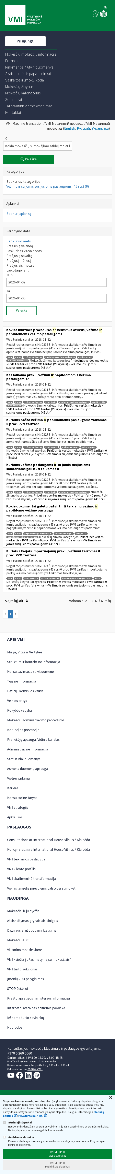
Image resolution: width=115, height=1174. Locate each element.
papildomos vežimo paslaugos (60, 357)
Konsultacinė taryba (22, 797)
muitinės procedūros (18, 360)
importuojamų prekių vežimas (76, 578)
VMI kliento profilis (21, 869)
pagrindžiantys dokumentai (37, 533)
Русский (83, 128)
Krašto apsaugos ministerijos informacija (38, 998)
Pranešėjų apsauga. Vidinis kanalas (33, 739)
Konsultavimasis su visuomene (30, 671)
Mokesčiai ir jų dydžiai (23, 911)
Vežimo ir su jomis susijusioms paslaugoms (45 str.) (47, 186)
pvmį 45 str (50, 402)
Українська (100, 128)
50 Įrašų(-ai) (16, 600)
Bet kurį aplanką (18, 213)
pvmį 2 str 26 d (98, 402)
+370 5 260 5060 (19, 1053)
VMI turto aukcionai (22, 969)
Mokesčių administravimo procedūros (36, 720)
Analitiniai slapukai (18, 1137)
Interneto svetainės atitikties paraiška (36, 1008)
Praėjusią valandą (19, 246)
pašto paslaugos (70, 447)
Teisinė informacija (21, 681)
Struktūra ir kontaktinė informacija (33, 662)
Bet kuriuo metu (18, 241)
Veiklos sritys (17, 700)
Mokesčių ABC (18, 940)
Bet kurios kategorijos (23, 181)
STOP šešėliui (17, 988)
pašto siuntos (88, 447)
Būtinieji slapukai (17, 1122)
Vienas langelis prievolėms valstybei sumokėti (41, 888)
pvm (10, 357)
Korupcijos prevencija (23, 729)
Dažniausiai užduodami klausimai (32, 930)
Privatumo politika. (30, 1116)
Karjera (12, 788)
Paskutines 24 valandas (24, 251)
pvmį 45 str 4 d (52, 447)
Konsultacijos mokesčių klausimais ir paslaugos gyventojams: (54, 1048)
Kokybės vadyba (19, 710)
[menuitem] (31, 54)
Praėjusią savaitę (19, 255)
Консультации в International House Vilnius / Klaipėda (48, 849)
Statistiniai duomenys (23, 759)
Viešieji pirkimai (19, 778)
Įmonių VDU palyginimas (25, 979)
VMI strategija (17, 807)
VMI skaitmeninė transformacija (31, 878)
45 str (97, 578)
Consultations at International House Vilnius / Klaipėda (48, 839)
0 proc (18, 357)
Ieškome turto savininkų (25, 1017)
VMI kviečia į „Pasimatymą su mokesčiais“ (39, 959)
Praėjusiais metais (20, 265)
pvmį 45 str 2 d (85, 357)
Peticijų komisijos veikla (25, 691)
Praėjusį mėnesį (18, 260)
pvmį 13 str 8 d (14, 406)
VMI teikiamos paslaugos (26, 859)
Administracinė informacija (27, 749)
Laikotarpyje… (17, 270)
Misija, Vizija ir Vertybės (24, 652)
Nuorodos (14, 1027)
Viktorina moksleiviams (25, 949)
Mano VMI (35, 1069)
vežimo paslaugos (33, 357)
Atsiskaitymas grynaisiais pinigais (32, 920)
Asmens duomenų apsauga (27, 768)
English (69, 128)
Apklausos (15, 817)
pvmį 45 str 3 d (31, 578)
